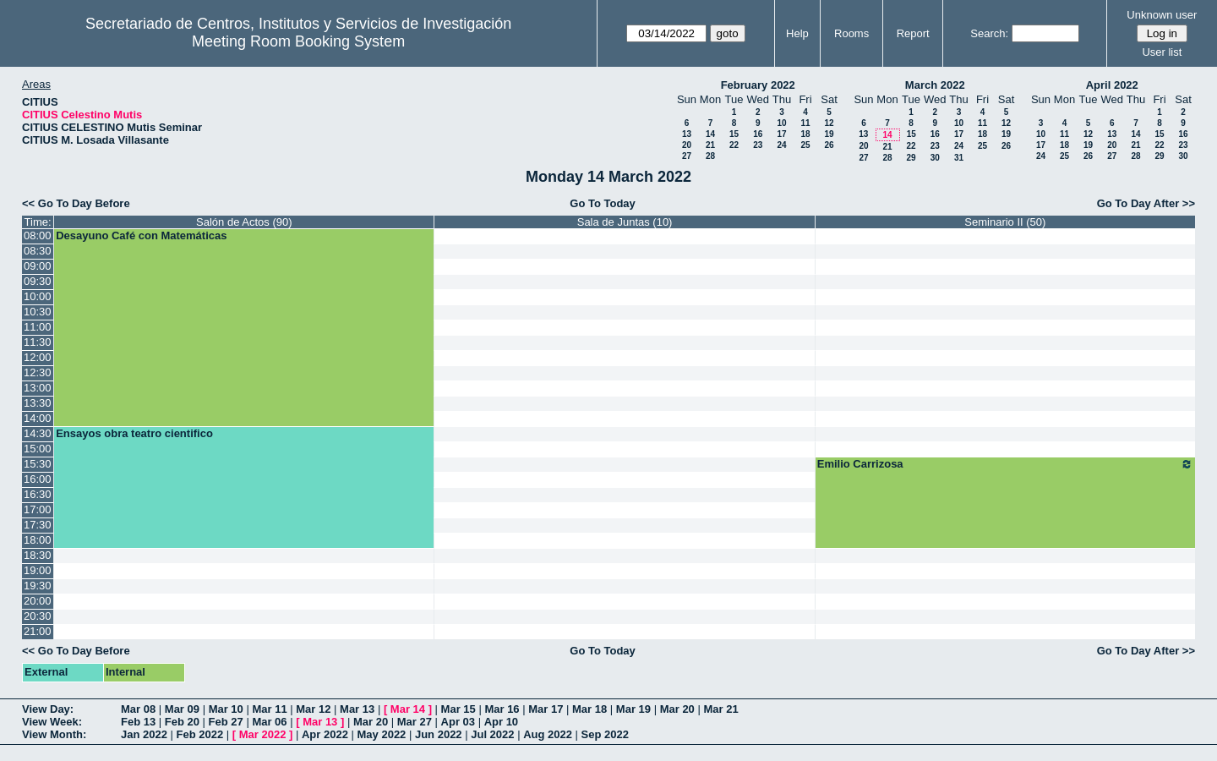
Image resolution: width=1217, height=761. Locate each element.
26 (828, 145)
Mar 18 (589, 709)
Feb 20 (182, 721)
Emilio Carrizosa (1005, 464)
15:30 (38, 463)
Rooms (851, 33)
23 (757, 145)
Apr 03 (458, 721)
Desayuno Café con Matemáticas (141, 235)
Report (913, 33)
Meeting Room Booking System (298, 41)
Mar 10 (226, 709)
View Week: (52, 721)
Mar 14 (407, 709)
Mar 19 (633, 709)
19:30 (38, 585)
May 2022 (382, 734)
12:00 (38, 357)
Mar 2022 (263, 734)
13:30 (38, 403)
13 (686, 134)
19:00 (38, 570)
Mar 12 (313, 709)
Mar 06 (269, 721)
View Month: (54, 734)
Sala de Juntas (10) (625, 222)
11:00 (38, 326)
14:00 (38, 418)
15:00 (38, 448)
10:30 (38, 311)
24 (781, 145)
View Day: (48, 709)
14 (710, 134)
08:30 (38, 250)
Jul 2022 (492, 734)
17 (781, 134)
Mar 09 (182, 709)
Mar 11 (269, 709)
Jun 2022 (438, 734)
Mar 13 (357, 709)
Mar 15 (458, 709)
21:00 (38, 631)
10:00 (38, 296)
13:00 (38, 387)
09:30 (38, 281)
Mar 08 (138, 709)
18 (805, 134)
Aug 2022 (547, 734)
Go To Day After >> (1146, 203)
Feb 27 (226, 721)
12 (828, 123)
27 (686, 156)
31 (958, 157)
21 (710, 145)
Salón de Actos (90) (244, 222)
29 (910, 157)
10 (781, 123)
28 (710, 156)
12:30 (38, 372)
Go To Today (603, 203)
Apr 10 (501, 721)
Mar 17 (545, 709)
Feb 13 (138, 721)
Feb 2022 (200, 734)
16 (757, 134)
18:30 (38, 555)
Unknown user (1162, 14)
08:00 (38, 235)
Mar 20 (677, 709)
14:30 (38, 433)
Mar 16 (501, 709)
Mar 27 (414, 721)
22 (734, 145)
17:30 (38, 524)
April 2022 (1112, 85)
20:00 (38, 600)
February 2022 (758, 85)
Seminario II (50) (1004, 222)
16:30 (38, 494)
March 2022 (935, 85)
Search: (989, 33)
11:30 (38, 342)
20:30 (38, 616)
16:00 (38, 479)
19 (828, 134)
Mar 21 (720, 709)
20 (686, 145)
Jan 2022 (144, 734)
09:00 (38, 266)
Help (797, 33)
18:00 (38, 540)
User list (1162, 52)
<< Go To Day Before (76, 203)
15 (734, 134)
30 (935, 157)
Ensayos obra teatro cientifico (134, 433)
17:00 (38, 509)
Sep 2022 (605, 734)
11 (805, 123)
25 (805, 145)
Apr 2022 (325, 734)
